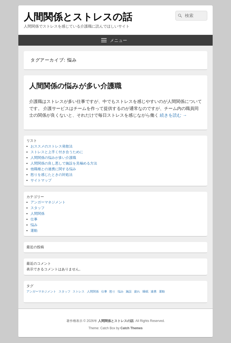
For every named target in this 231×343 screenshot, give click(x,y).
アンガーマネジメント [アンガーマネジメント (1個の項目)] (41, 291)
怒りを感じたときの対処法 (51, 175)
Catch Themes (131, 328)
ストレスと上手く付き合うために (56, 152)
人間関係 (37, 213)
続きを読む (173, 115)
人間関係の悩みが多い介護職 (75, 86)
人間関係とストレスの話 (78, 16)
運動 (34, 230)
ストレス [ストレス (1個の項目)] (78, 291)
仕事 (34, 219)
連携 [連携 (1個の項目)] (154, 291)
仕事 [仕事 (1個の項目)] (104, 291)
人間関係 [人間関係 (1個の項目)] (93, 291)
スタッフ (37, 208)
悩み (34, 225)
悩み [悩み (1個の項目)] (121, 291)
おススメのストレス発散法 (51, 146)
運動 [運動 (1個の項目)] (162, 291)
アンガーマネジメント (48, 202)
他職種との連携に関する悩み (53, 169)
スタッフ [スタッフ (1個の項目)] (64, 291)
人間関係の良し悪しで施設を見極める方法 (63, 163)
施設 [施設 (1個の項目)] (129, 291)
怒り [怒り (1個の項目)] (112, 291)
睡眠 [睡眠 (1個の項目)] (145, 291)
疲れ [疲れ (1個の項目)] (137, 291)
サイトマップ (41, 180)
